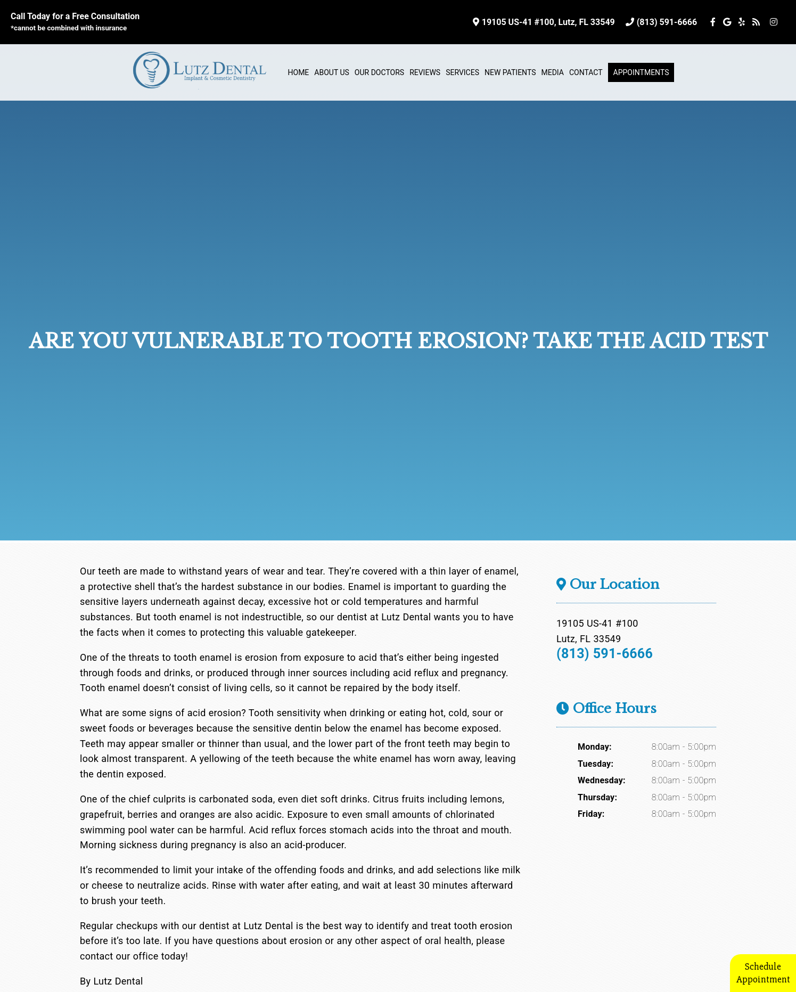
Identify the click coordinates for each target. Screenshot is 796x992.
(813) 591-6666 (667, 22)
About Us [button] (331, 72)
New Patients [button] (510, 72)
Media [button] (552, 72)
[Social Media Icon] (714, 22)
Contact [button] (586, 72)
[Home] (200, 92)
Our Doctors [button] (379, 72)
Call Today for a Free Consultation (75, 16)
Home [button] (298, 72)
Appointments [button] (641, 72)
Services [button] (462, 72)
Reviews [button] (424, 72)
